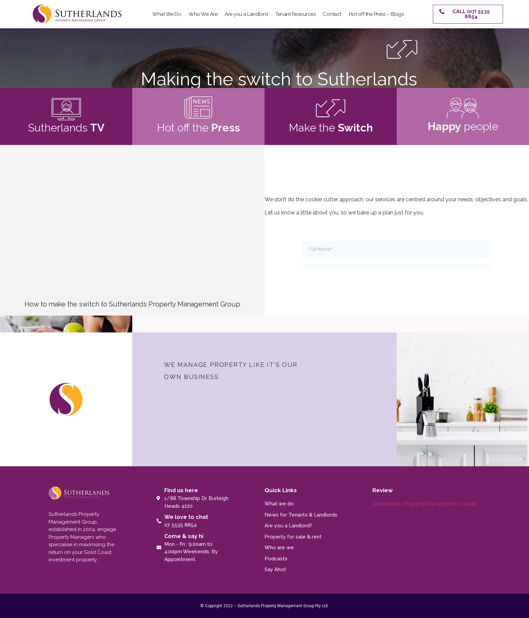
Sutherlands (66, 127)
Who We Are (203, 14)
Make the (331, 127)
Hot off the (198, 127)
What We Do (166, 14)
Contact (332, 14)
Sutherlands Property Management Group (424, 504)
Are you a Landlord (246, 14)
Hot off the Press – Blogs (376, 14)
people (463, 126)
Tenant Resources (295, 14)
